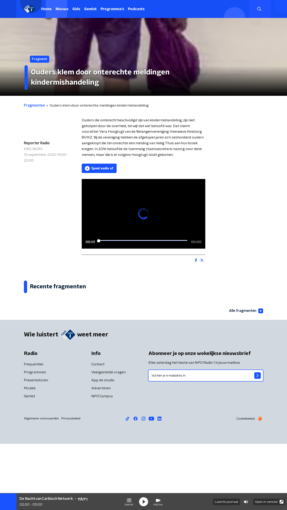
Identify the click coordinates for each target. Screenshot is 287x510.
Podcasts (136, 9)
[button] (129, 501)
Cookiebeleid (245, 484)
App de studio (102, 446)
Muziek (30, 454)
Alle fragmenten (245, 377)
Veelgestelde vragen (108, 438)
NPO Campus (102, 462)
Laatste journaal (226, 501)
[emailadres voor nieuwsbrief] (205, 441)
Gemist (90, 9)
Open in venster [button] (269, 501)
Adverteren (101, 454)
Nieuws (62, 9)
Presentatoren (36, 446)
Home (46, 9)
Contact (98, 430)
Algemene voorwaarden (41, 484)
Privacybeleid (70, 484)
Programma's (112, 9)
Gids (76, 9)
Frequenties (33, 430)
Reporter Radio (37, 143)
